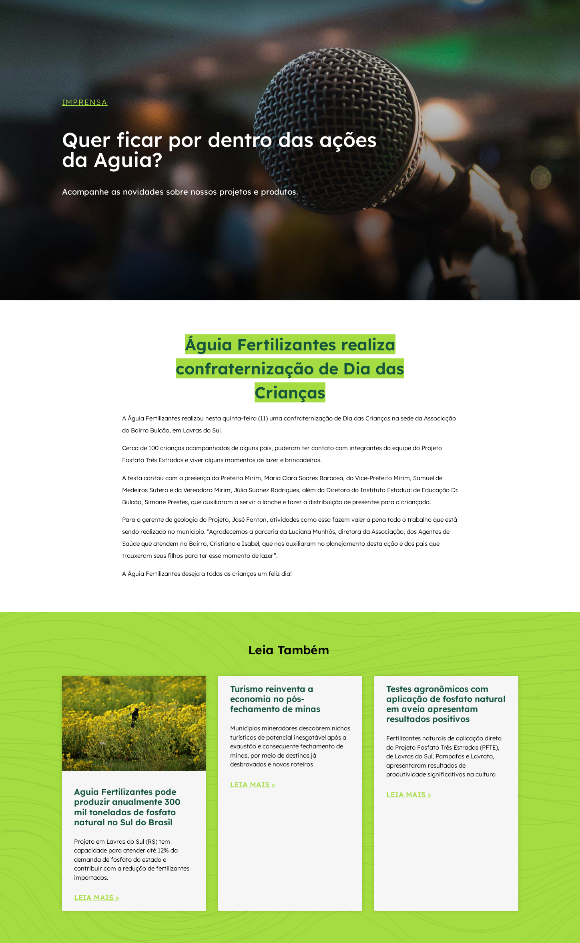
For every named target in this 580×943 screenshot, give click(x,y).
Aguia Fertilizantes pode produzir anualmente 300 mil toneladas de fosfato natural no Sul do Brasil (127, 806)
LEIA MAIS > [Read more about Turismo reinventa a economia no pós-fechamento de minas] (252, 784)
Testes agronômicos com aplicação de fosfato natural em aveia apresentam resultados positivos (446, 704)
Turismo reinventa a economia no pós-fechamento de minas (275, 699)
